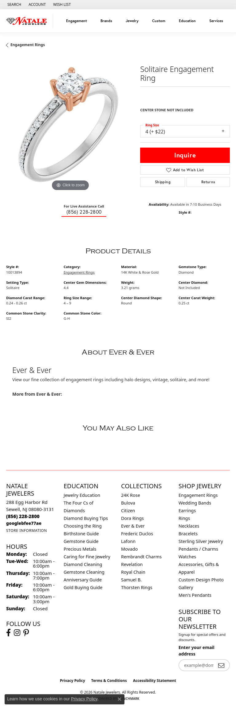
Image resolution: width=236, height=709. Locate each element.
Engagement (76, 20)
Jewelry (132, 20)
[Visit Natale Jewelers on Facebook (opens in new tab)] (8, 632)
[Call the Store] (23, 516)
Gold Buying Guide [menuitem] (83, 587)
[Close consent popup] (119, 699)
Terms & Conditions (109, 680)
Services (216, 20)
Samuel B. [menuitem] (131, 580)
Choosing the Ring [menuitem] (83, 526)
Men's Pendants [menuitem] (195, 595)
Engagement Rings (27, 44)
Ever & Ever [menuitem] (133, 526)
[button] (13, 4)
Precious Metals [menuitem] (80, 549)
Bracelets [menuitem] (188, 534)
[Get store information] (26, 530)
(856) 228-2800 (84, 212)
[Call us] (23, 523)
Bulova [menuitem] (128, 503)
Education (187, 20)
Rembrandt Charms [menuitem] (141, 557)
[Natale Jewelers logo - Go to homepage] (28, 21)
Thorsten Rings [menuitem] (136, 587)
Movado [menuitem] (129, 549)
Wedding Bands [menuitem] (195, 503)
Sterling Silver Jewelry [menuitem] (201, 541)
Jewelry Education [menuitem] (82, 495)
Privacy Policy (72, 680)
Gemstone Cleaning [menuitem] (84, 572)
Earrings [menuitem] (187, 510)
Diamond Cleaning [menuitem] (83, 564)
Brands (106, 20)
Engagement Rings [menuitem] (198, 495)
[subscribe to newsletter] (221, 665)
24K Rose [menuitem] (130, 495)
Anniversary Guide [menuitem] (83, 580)
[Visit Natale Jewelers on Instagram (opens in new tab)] (17, 632)
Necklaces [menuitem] (189, 526)
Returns (208, 182)
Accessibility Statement (154, 680)
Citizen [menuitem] (128, 510)
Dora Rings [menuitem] (132, 518)
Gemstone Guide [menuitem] (81, 541)
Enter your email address (196, 650)
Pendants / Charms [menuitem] (198, 549)
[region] (70, 128)
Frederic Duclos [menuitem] (137, 534)
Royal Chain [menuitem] (133, 572)
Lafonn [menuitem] (128, 541)
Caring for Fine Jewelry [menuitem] (87, 557)
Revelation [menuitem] (132, 564)
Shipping (163, 182)
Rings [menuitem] (184, 518)
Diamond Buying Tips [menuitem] (86, 518)
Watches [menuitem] (187, 557)
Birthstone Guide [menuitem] (81, 534)
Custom (158, 20)
